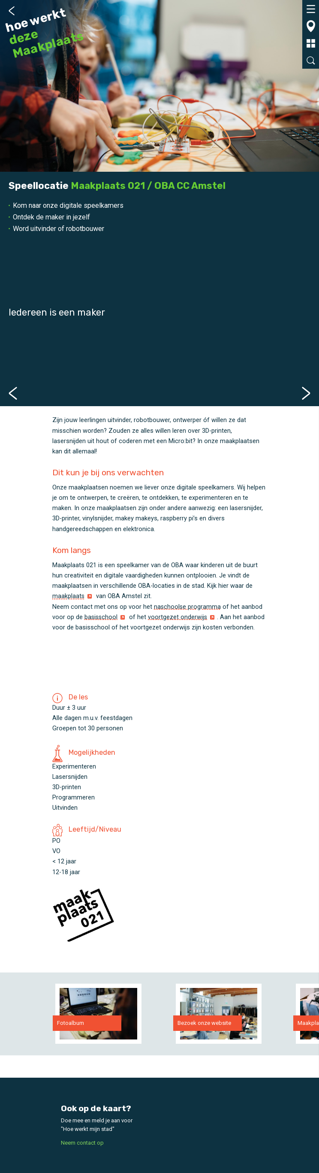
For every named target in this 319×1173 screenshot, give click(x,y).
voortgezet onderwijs (179, 616)
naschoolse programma (188, 606)
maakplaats (68, 596)
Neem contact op (82, 1142)
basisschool (101, 616)
